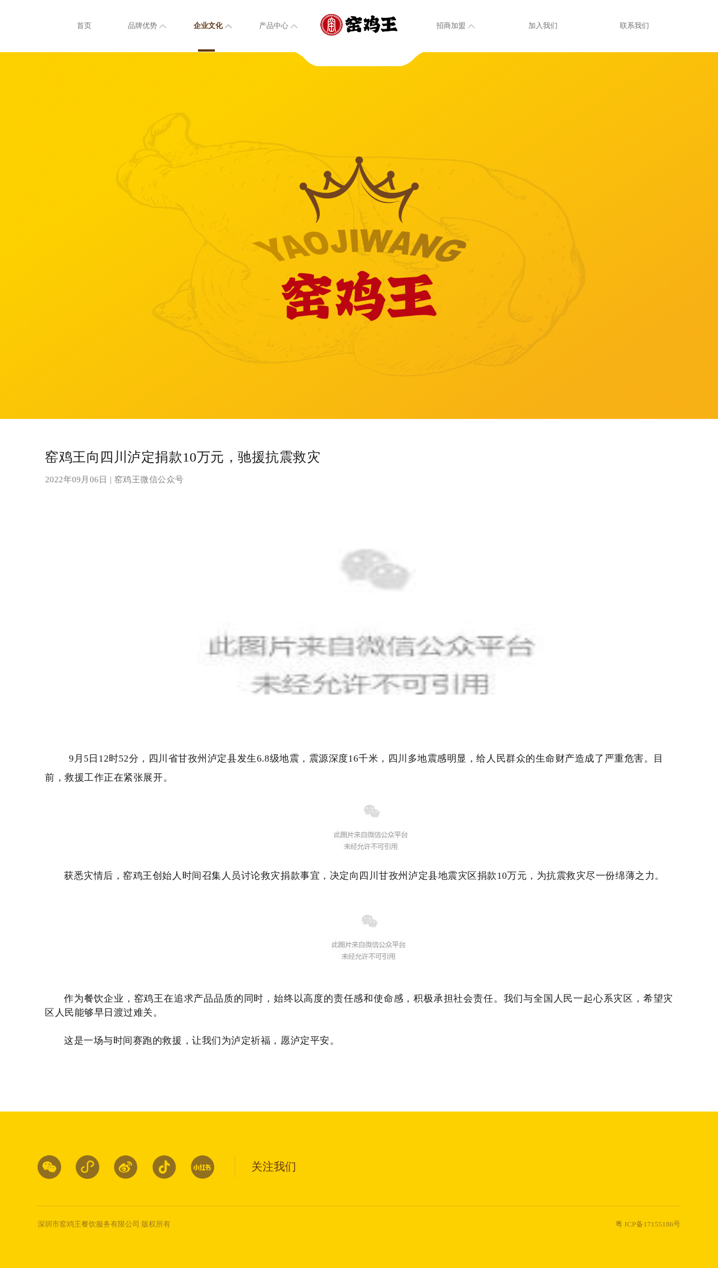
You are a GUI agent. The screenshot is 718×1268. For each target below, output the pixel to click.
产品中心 (273, 25)
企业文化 (208, 25)
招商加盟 (451, 25)
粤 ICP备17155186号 (647, 1224)
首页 (84, 25)
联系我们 (634, 25)
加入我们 (543, 25)
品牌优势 (142, 25)
